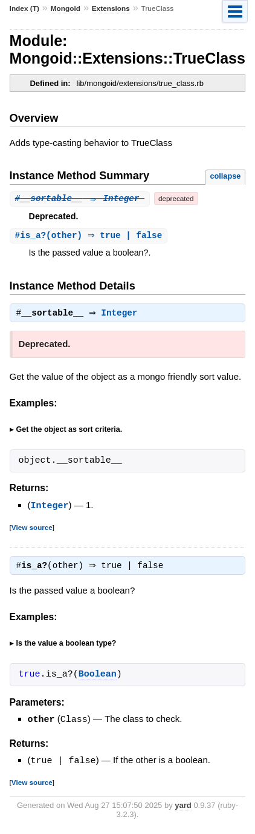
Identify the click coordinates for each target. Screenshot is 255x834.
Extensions (111, 8)
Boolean (98, 677)
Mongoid (65, 8)
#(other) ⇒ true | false (90, 236)
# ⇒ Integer (79, 198)
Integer (122, 315)
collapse (225, 175)
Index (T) (24, 8)
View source (32, 528)
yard (183, 806)
